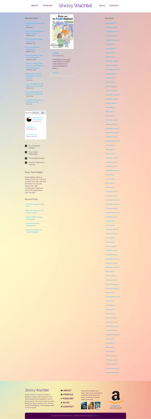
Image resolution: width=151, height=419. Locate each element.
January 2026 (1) (111, 27)
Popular (28, 113)
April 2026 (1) (110, 23)
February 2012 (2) (112, 360)
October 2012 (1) (111, 331)
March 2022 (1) (111, 154)
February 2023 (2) (112, 120)
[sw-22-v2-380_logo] (75, 4)
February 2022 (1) (112, 158)
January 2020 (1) (111, 234)
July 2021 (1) (110, 175)
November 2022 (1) (112, 133)
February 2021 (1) (112, 192)
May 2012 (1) (110, 347)
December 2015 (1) (112, 267)
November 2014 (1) (112, 288)
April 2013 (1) (110, 314)
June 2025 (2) (110, 48)
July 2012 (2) (110, 339)
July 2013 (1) (110, 301)
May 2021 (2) (110, 183)
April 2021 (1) (110, 187)
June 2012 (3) (110, 343)
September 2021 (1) (112, 171)
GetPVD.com (96, 416)
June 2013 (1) (110, 305)
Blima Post (30, 127)
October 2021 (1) (111, 166)
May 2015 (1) (110, 272)
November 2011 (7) (112, 373)
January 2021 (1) (111, 196)
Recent (36, 113)
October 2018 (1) (111, 251)
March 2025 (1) (111, 57)
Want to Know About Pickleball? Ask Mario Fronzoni (33, 76)
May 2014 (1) (110, 293)
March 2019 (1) (111, 246)
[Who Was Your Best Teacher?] (28, 118)
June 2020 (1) (110, 221)
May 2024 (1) (110, 82)
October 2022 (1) (111, 137)
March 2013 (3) (111, 318)
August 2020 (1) (111, 217)
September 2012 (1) (112, 335)
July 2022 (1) (110, 145)
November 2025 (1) (112, 32)
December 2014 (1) (112, 284)
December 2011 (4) (112, 368)
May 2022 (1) (110, 150)
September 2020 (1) (113, 213)
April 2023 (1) (110, 116)
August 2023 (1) (111, 103)
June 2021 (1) (110, 179)
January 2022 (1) (111, 162)
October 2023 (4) (112, 99)
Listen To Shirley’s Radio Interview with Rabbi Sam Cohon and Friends (35, 66)
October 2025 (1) (111, 36)
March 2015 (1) (111, 276)
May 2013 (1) (110, 309)
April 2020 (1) (110, 225)
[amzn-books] (115, 389)
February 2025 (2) (112, 61)
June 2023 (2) (110, 107)
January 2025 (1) (111, 65)
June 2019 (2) (110, 238)
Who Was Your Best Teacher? (38, 119)
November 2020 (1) (112, 204)
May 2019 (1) (110, 242)
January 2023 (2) (111, 124)
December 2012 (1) (112, 326)
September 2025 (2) (113, 40)
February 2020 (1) (112, 230)
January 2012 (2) (111, 364)
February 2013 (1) (112, 322)
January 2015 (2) (111, 280)
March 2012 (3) (111, 356)
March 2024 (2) (111, 86)
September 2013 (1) (113, 297)
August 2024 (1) (111, 74)
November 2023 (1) (112, 95)
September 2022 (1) (113, 141)
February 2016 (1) (112, 263)
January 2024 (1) (111, 91)
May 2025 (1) (110, 53)
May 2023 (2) (110, 112)
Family (56, 53)
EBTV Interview (31, 135)
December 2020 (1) (112, 200)
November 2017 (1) (112, 259)
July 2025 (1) (110, 44)
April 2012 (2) (110, 352)
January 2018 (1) (111, 255)
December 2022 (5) (112, 128)
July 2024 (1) (110, 78)
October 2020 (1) (112, 208)
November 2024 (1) (112, 70)
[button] (35, 147)
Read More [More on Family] (55, 72)
